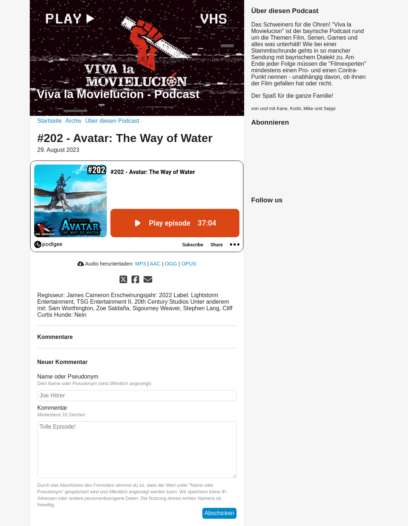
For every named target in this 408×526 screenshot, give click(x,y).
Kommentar (137, 411)
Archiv (73, 121)
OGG (171, 264)
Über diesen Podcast (112, 121)
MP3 (140, 264)
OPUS (188, 264)
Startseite (49, 121)
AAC (155, 264)
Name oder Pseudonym (137, 380)
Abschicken (219, 513)
